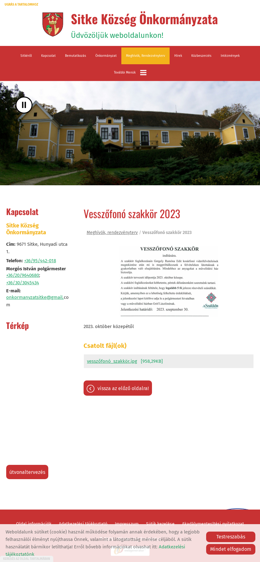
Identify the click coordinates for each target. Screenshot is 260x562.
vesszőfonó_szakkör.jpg (112, 361)
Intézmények (230, 56)
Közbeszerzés (201, 56)
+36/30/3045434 (22, 282)
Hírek (178, 56)
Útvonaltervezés (27, 472)
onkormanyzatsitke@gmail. (35, 297)
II (24, 105)
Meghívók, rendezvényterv (145, 56)
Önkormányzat (106, 56)
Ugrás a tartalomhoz (21, 5)
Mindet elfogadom (230, 549)
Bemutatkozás (75, 56)
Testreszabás (230, 537)
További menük (130, 73)
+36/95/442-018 (40, 260)
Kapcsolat (48, 56)
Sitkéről (26, 56)
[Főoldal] (52, 24)
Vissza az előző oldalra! (123, 388)
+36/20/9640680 (22, 275)
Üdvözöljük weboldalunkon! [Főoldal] (144, 24)
